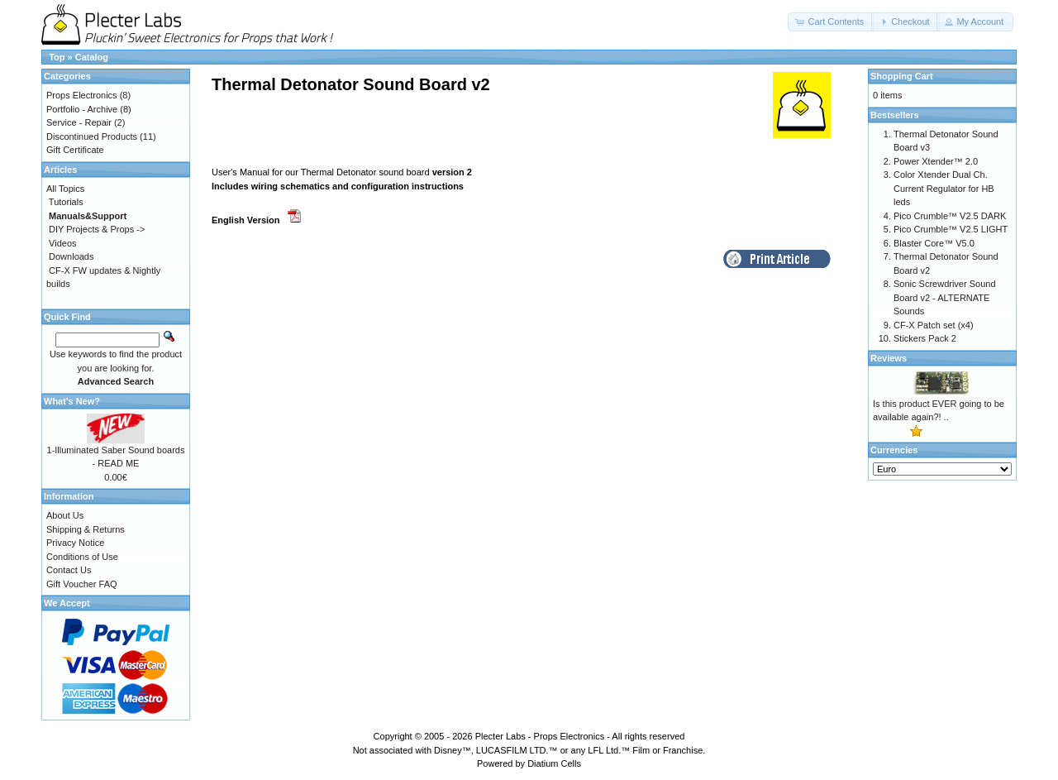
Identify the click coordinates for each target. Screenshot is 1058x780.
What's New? (72, 401)
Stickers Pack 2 (925, 338)
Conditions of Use (82, 557)
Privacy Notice (75, 543)
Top (56, 57)
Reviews (888, 358)
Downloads (71, 256)
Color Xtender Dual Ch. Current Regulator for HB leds (944, 188)
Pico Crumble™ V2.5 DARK (950, 216)
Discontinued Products (91, 136)
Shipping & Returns (85, 529)
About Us (64, 515)
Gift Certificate (75, 150)
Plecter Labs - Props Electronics (540, 736)
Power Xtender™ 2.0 (936, 161)
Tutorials (66, 202)
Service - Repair (79, 122)
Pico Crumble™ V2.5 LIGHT (951, 229)
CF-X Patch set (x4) (934, 325)
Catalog (91, 57)
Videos (62, 243)
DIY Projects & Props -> (97, 229)
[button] (831, 21)
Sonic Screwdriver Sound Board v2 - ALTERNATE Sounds (945, 297)
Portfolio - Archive (81, 109)
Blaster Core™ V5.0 (934, 243)
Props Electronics (81, 95)
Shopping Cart (901, 76)
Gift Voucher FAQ (81, 584)
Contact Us (68, 570)
